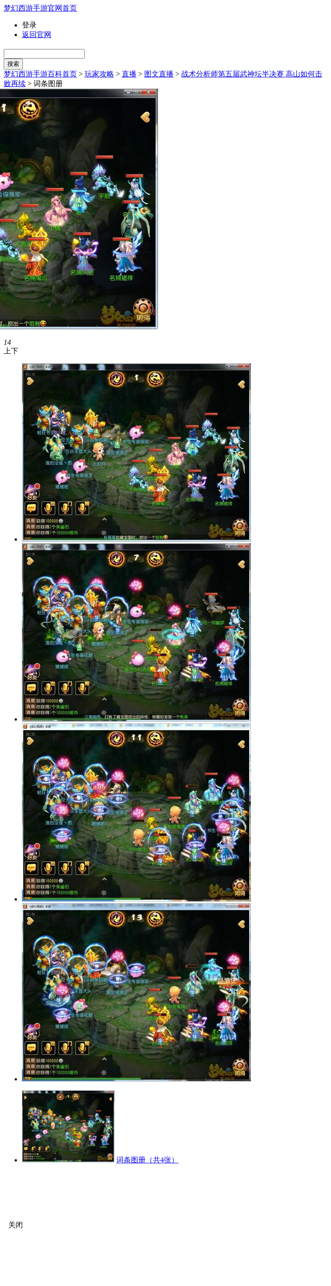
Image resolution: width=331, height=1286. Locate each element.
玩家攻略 (99, 74)
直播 (129, 74)
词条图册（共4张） (147, 1160)
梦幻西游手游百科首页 (40, 74)
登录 (29, 25)
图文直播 (159, 74)
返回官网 (36, 34)
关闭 (15, 1225)
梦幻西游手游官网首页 (40, 8)
